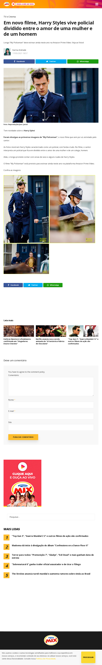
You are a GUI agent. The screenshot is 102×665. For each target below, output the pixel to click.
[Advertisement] (51, 305)
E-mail (11, 411)
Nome (11, 400)
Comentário (13, 375)
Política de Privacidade (46, 659)
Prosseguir (88, 657)
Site (10, 422)
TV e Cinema (10, 16)
